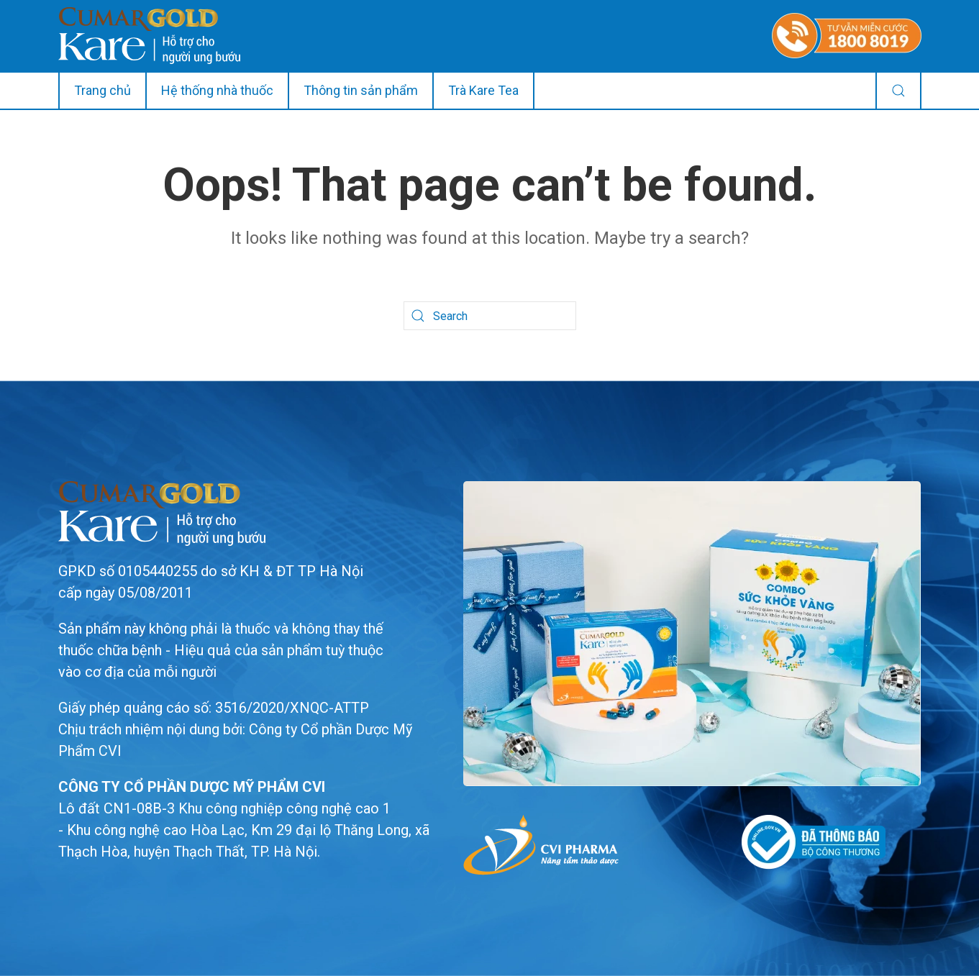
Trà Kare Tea (483, 90)
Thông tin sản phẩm (361, 90)
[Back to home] (149, 35)
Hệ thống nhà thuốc (217, 90)
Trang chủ (102, 90)
